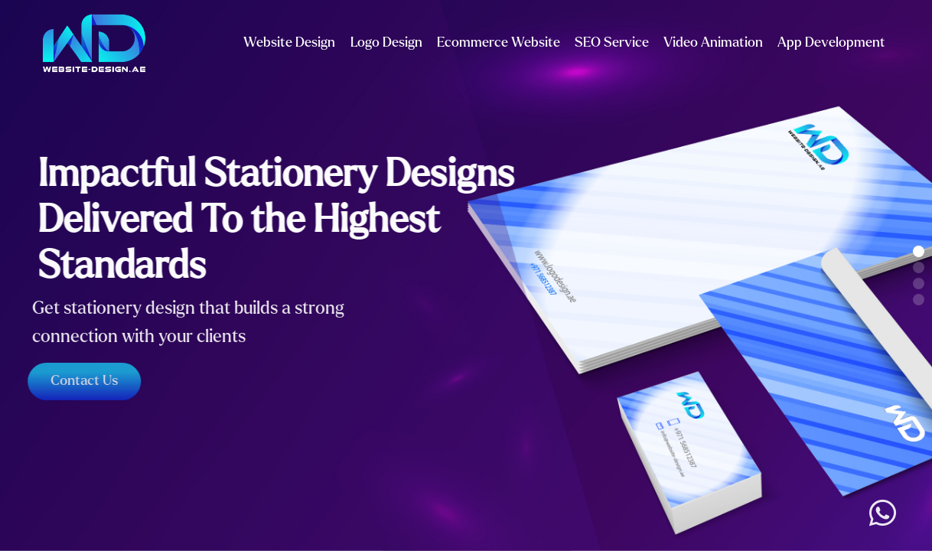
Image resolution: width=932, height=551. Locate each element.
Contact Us (81, 380)
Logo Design (386, 42)
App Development (831, 42)
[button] (918, 251)
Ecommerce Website (498, 42)
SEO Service (612, 42)
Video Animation (713, 42)
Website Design (289, 42)
